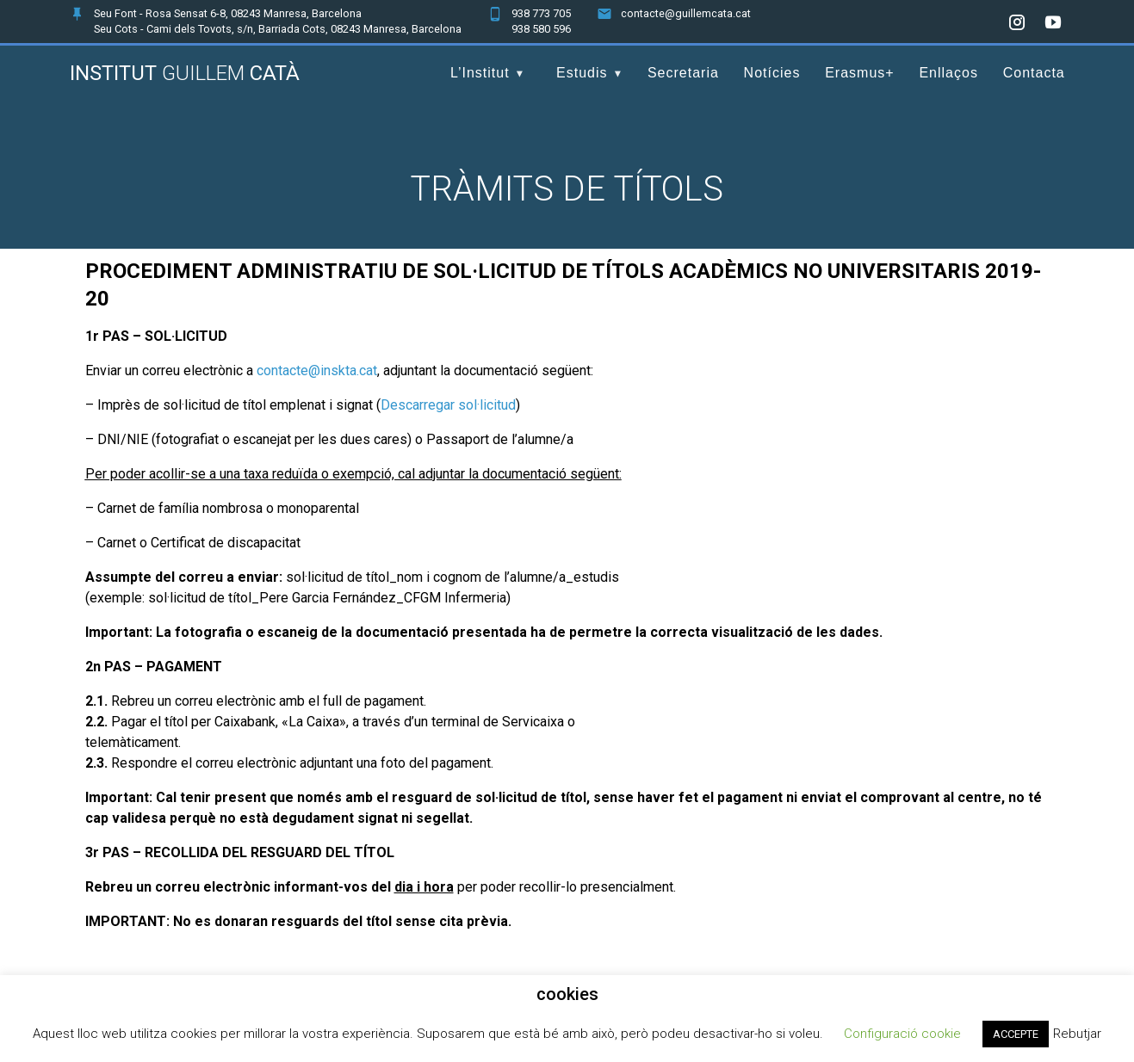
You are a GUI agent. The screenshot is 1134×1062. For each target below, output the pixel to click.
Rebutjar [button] (1077, 1033)
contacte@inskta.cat (317, 370)
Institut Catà (185, 73)
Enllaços (948, 72)
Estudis (581, 72)
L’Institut (480, 72)
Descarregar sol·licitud (448, 405)
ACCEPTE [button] (1015, 1034)
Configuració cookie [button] (902, 1033)
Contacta (1034, 72)
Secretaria (683, 72)
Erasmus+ (859, 72)
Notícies (772, 72)
